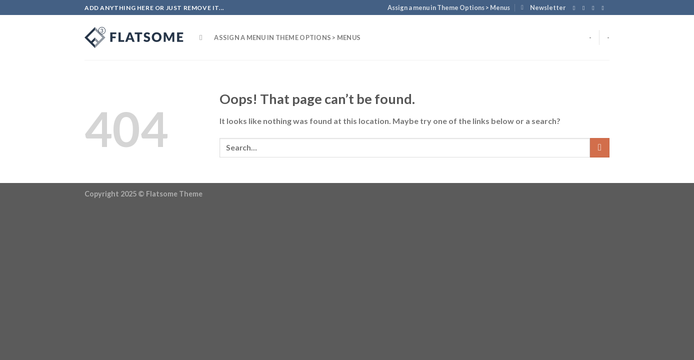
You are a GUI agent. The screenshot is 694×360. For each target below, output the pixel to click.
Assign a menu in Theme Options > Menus (449, 8)
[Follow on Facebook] (576, 8)
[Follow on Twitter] (595, 8)
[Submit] (600, 148)
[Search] (203, 37)
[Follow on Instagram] (585, 8)
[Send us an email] (605, 8)
